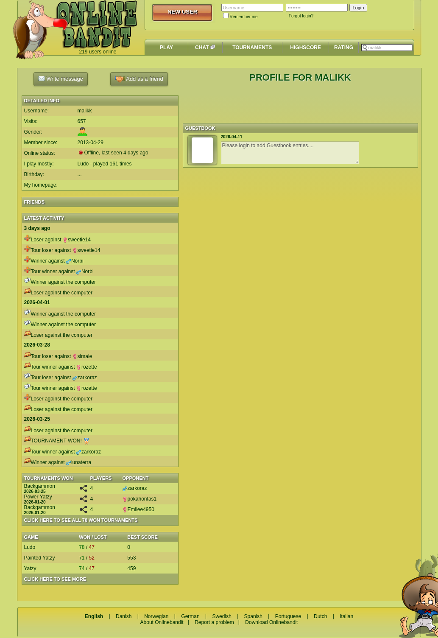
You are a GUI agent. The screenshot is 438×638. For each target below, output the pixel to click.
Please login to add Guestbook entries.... (290, 152)
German (190, 616)
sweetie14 (77, 240)
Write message (60, 78)
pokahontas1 (140, 499)
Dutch (320, 616)
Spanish (253, 616)
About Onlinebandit (162, 622)
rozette (86, 367)
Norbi (75, 261)
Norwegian (156, 616)
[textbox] (387, 47)
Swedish (221, 616)
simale (82, 356)
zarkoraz (85, 378)
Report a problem (214, 622)
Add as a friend (139, 79)
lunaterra (78, 462)
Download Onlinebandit (271, 622)
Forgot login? (301, 16)
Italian (346, 616)
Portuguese (288, 616)
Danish (123, 616)
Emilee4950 (138, 509)
